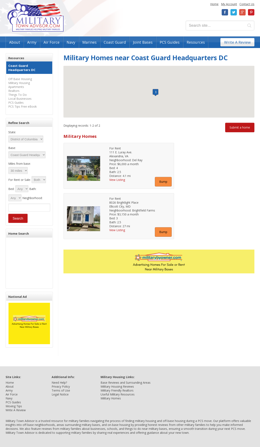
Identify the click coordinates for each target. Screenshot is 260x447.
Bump (163, 182)
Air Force (52, 42)
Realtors (13, 91)
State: (12, 132)
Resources (196, 42)
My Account (229, 4)
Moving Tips (14, 406)
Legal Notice (60, 394)
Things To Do (17, 95)
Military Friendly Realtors (117, 390)
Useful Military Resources (118, 394)
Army (31, 42)
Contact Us (246, 4)
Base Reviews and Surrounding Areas (126, 383)
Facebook (225, 12)
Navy (71, 42)
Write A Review (237, 42)
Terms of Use (61, 390)
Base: (12, 148)
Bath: (32, 189)
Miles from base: (19, 164)
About (14, 42)
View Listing (117, 180)
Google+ (242, 12)
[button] (155, 92)
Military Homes (111, 398)
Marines (89, 42)
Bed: (11, 189)
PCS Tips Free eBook (22, 106)
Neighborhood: (32, 198)
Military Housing (19, 83)
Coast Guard (115, 42)
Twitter (233, 12)
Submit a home (240, 127)
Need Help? (59, 383)
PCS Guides (170, 42)
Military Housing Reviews (117, 386)
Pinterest (251, 12)
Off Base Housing (20, 79)
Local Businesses (20, 99)
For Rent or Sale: (19, 180)
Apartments (16, 87)
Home (214, 4)
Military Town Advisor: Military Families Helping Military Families (36, 17)
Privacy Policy (61, 386)
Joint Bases (143, 42)
